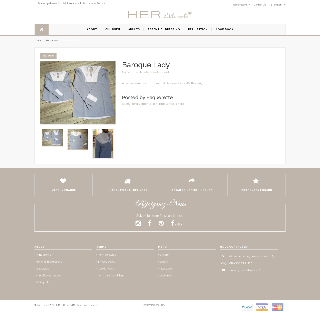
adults (164, 261)
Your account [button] (241, 4)
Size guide (42, 268)
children (165, 254)
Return (48, 55)
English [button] (278, 4)
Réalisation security (153, 304)
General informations (49, 261)
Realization (166, 268)
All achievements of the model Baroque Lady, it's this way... (163, 83)
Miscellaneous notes (48, 275)
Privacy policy (106, 261)
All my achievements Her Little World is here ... (154, 103)
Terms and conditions (111, 275)
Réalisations (52, 40)
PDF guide (42, 282)
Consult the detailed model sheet (145, 72)
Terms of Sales (107, 254)
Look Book (166, 275)
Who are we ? (44, 254)
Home (37, 40)
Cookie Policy (106, 268)
